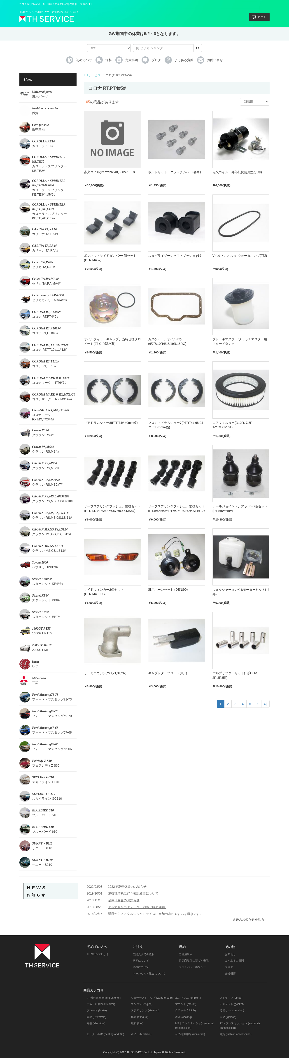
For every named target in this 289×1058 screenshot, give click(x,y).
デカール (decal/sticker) (101, 1004)
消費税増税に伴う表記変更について (133, 893)
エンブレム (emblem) (188, 997)
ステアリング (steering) (145, 1010)
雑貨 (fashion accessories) (236, 1034)
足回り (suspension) (232, 1010)
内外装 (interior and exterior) (104, 997)
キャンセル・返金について (149, 973)
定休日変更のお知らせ (124, 900)
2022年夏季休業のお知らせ (127, 886)
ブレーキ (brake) (97, 1010)
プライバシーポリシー (192, 967)
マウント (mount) (185, 1004)
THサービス (92, 75)
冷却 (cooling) (183, 1017)
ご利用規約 (185, 954)
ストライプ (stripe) (231, 997)
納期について (141, 960)
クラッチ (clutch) (185, 1010)
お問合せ (230, 954)
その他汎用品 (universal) (190, 1034)
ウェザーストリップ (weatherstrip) (152, 997)
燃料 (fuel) (137, 1023)
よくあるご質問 (234, 960)
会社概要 (230, 973)
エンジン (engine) (141, 1004)
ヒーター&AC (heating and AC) (105, 1034)
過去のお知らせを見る (249, 919)
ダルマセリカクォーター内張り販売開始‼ (137, 907)
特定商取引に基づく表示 (194, 960)
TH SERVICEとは (98, 954)
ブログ (229, 967)
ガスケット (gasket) (232, 1004)
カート (259, 17)
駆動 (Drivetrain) (96, 1017)
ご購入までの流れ (143, 954)
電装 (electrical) (96, 1023)
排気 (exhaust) (139, 1017)
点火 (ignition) (228, 1017)
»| (265, 704)
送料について (141, 967)
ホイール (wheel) (141, 1034)
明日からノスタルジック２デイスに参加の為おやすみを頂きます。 (155, 914)
